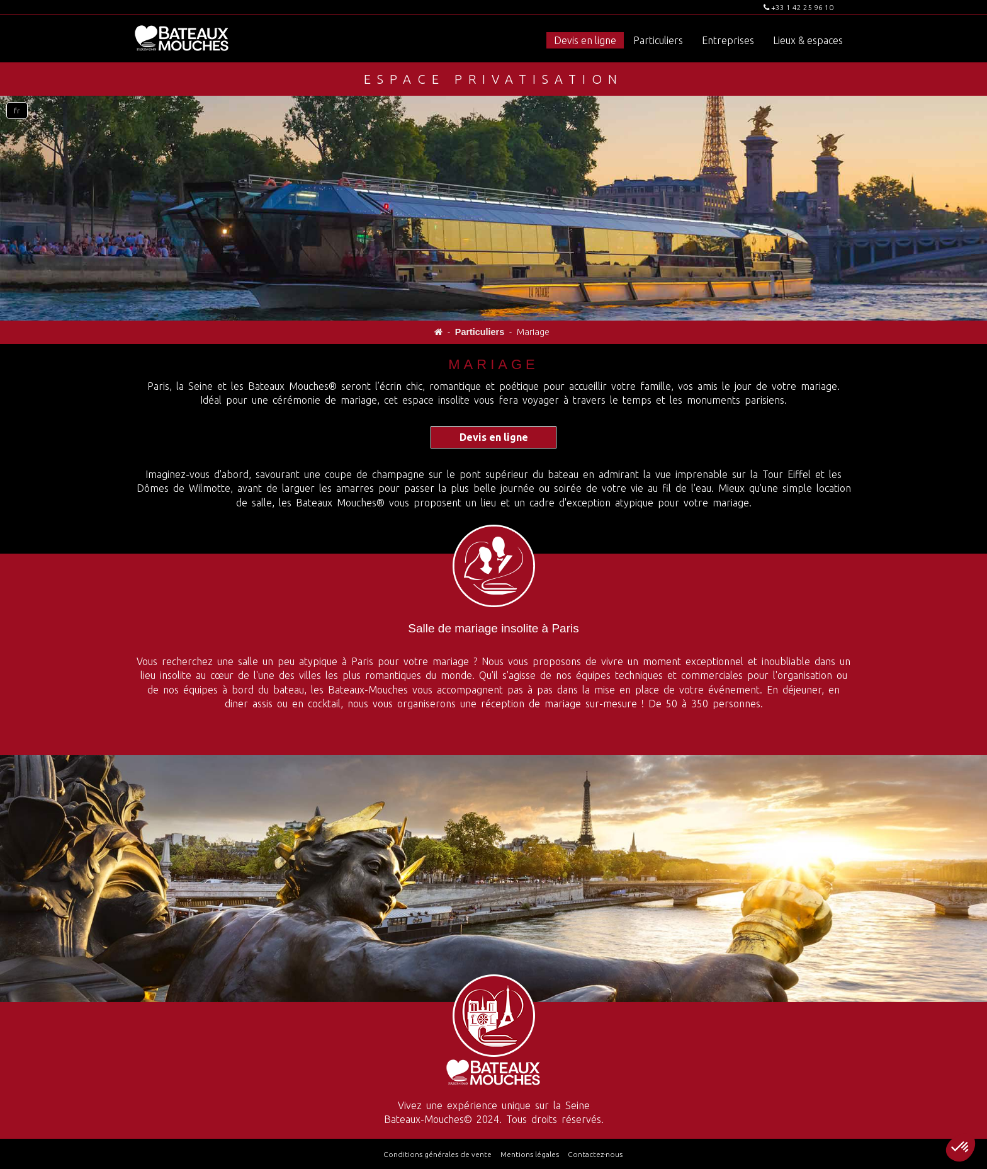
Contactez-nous (595, 1154)
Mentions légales (529, 1154)
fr (17, 110)
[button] (960, 1147)
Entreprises (728, 40)
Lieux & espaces (808, 40)
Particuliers (658, 40)
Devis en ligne (585, 40)
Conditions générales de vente (437, 1154)
